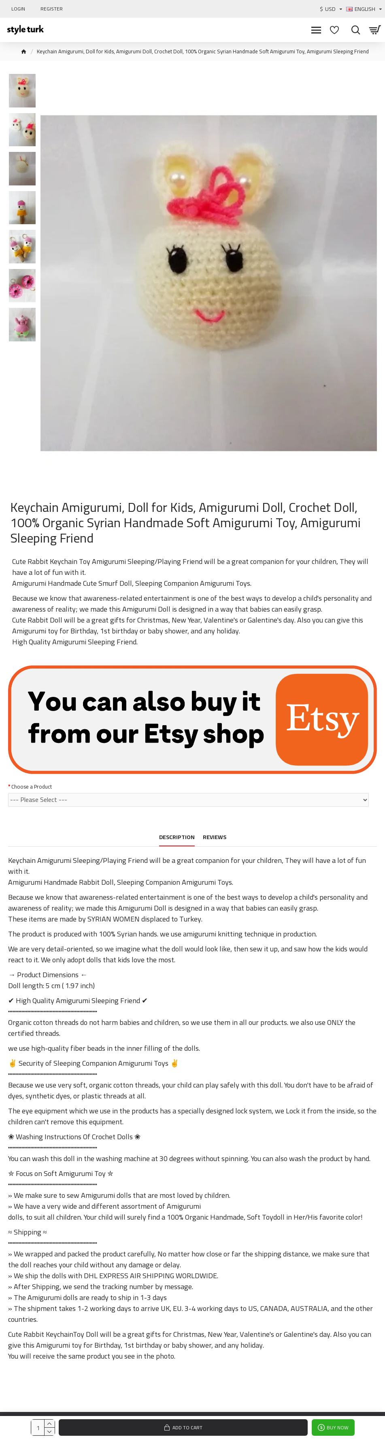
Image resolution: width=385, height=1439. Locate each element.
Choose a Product (31, 786)
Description (177, 838)
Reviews (214, 838)
